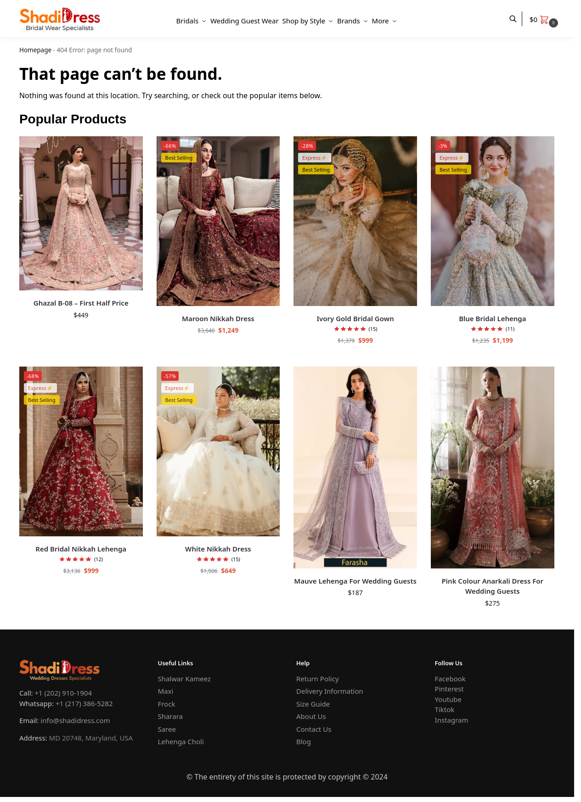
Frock (166, 703)
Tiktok (445, 709)
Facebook (450, 678)
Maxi (165, 691)
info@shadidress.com (75, 720)
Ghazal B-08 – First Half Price (81, 302)
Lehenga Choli (180, 741)
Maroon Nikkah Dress (218, 318)
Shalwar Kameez (184, 678)
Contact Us (313, 729)
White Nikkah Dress (218, 548)
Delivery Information (329, 691)
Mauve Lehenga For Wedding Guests (355, 580)
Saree (166, 729)
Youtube (448, 699)
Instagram (451, 719)
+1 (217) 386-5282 (84, 703)
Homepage (35, 50)
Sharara (170, 716)
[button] (545, 19)
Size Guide (313, 703)
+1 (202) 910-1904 (63, 692)
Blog (303, 741)
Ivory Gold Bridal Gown (355, 318)
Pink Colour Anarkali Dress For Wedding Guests (492, 586)
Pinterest (449, 688)
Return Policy (317, 678)
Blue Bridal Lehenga (492, 318)
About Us (311, 716)
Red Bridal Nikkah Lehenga (80, 548)
